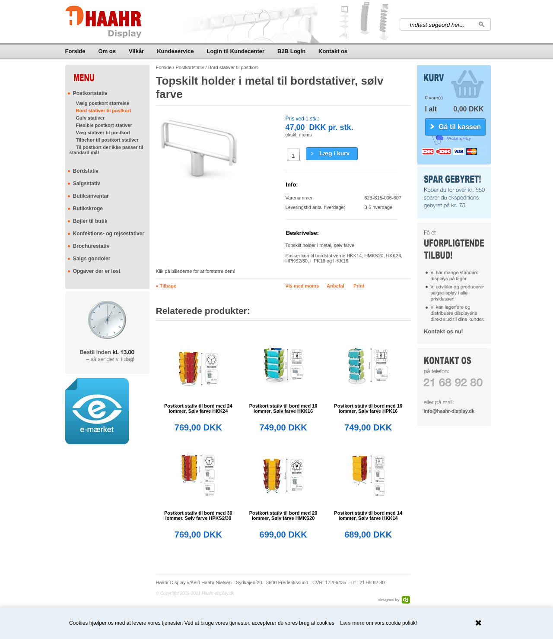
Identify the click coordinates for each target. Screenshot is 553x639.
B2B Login (291, 51)
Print (358, 285)
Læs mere (352, 623)
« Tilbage (166, 285)
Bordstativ (86, 171)
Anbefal (335, 285)
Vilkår (136, 51)
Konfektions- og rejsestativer (108, 234)
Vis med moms (302, 285)
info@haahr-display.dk (449, 411)
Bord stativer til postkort (103, 110)
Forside (75, 51)
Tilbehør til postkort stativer (107, 139)
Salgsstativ (86, 183)
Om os (107, 51)
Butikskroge (88, 209)
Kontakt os (332, 51)
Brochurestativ (91, 246)
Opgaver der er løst (97, 271)
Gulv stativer (90, 117)
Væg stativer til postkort (103, 132)
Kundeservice (175, 51)
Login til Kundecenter (235, 51)
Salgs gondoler (92, 259)
